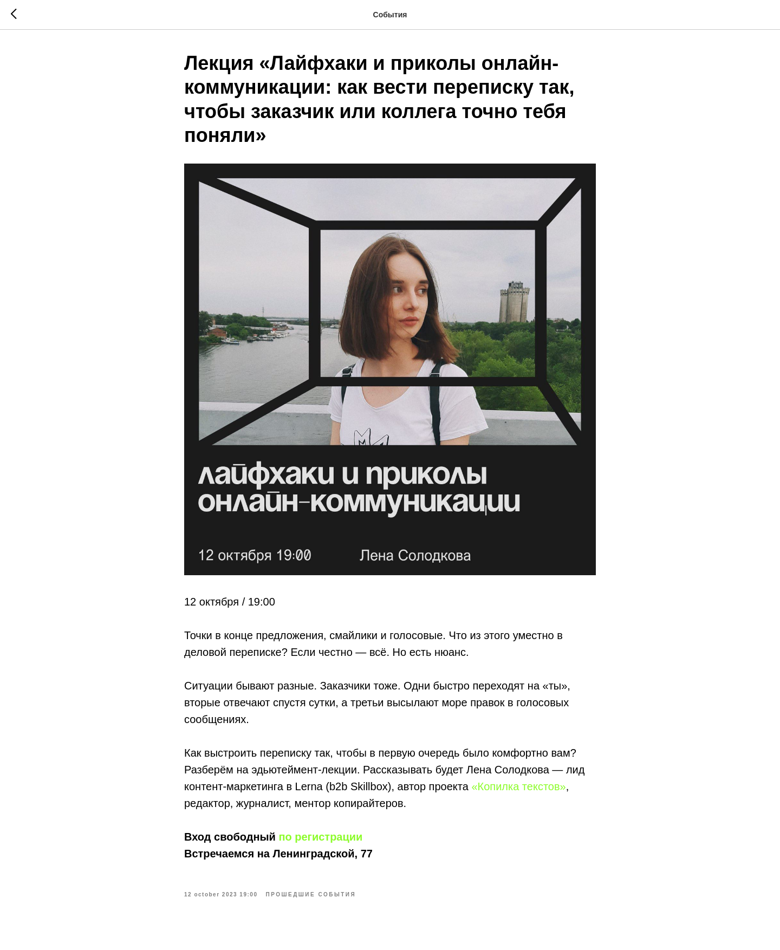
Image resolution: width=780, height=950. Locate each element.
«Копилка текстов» (518, 786)
